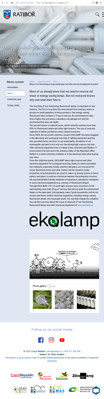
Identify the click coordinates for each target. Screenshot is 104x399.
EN (97, 2)
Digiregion (52, 361)
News (10, 93)
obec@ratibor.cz (54, 351)
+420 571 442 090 (72, 351)
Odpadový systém (44, 82)
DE (100, 2)
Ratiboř (32, 82)
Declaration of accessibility (18, 357)
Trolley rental (13, 105)
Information (12, 87)
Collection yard (14, 99)
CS (93, 2)
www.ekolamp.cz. (86, 205)
